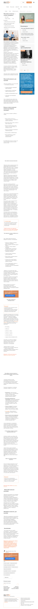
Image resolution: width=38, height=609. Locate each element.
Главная (7, 6)
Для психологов (23, 600)
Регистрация (29, 2)
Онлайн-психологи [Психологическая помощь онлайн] (7, 3)
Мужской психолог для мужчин (9, 21)
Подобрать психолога (29, 20)
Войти (23, 2)
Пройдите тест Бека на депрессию (9, 355)
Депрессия (17, 6)
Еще (19, 8)
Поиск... (34, 11)
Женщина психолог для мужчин (9, 27)
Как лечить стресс (25, 37)
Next (28, 70)
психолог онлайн (6, 563)
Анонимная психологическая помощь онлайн (27, 601)
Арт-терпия (7, 411)
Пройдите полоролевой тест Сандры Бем (10, 230)
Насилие (30, 6)
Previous (21, 70)
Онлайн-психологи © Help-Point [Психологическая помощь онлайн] (9, 595)
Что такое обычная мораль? (27, 28)
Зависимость (25, 6)
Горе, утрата (12, 6)
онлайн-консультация (13, 563)
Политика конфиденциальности (25, 599)
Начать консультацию (10, 295)
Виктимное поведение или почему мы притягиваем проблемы (26, 60)
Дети (21, 6)
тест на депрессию (6, 574)
